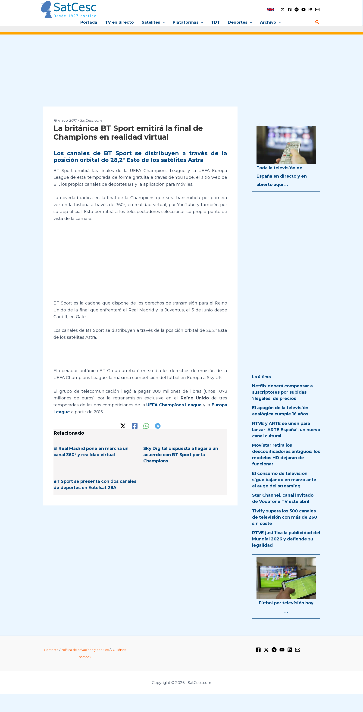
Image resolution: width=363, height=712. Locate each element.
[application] (162, 22)
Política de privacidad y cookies (85, 650)
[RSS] (310, 9)
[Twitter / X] (283, 9)
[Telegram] (296, 9)
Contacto (51, 650)
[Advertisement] (181, 73)
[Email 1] (317, 9)
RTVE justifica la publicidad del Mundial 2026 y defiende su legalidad (286, 539)
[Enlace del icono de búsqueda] (317, 22)
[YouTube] (303, 9)
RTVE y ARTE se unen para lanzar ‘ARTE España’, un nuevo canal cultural (286, 430)
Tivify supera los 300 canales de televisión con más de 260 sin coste (284, 517)
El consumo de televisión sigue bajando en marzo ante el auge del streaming (284, 480)
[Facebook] (290, 9)
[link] (270, 9)
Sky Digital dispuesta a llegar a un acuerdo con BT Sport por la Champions (180, 455)
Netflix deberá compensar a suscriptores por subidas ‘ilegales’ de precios (282, 392)
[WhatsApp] (146, 426)
